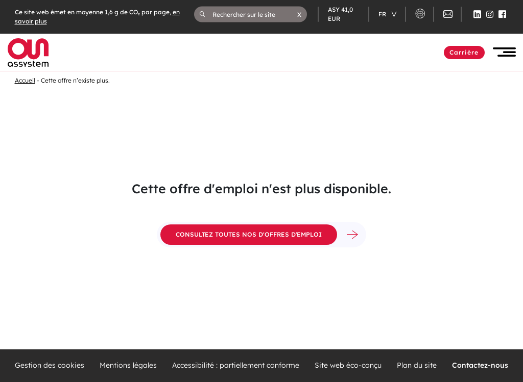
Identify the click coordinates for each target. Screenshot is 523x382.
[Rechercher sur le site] (254, 14)
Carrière (464, 52)
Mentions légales (128, 365)
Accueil (25, 80)
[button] (299, 14)
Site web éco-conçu (348, 365)
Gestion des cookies (49, 365)
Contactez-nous (480, 365)
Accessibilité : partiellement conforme (235, 365)
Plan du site (417, 365)
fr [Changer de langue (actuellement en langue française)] (383, 14)
